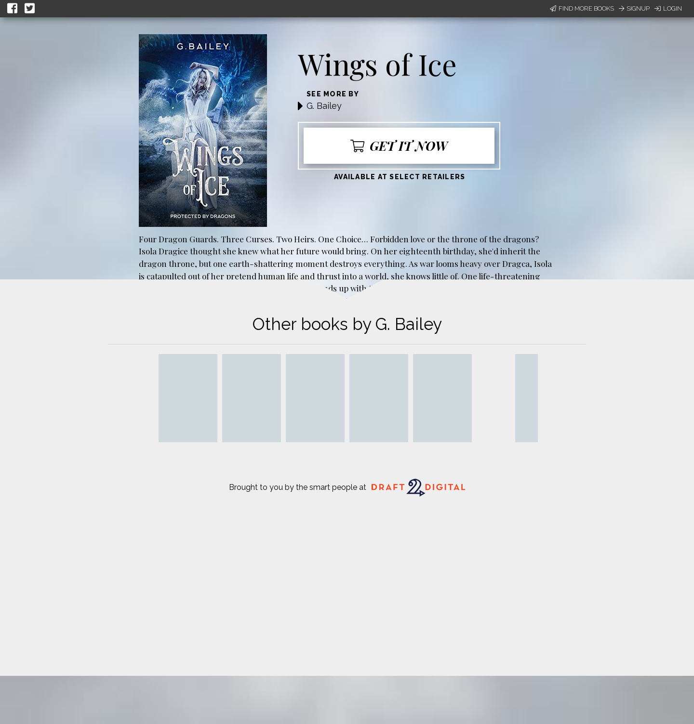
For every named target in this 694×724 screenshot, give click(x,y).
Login (668, 8)
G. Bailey (324, 106)
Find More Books (582, 8)
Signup (634, 8)
